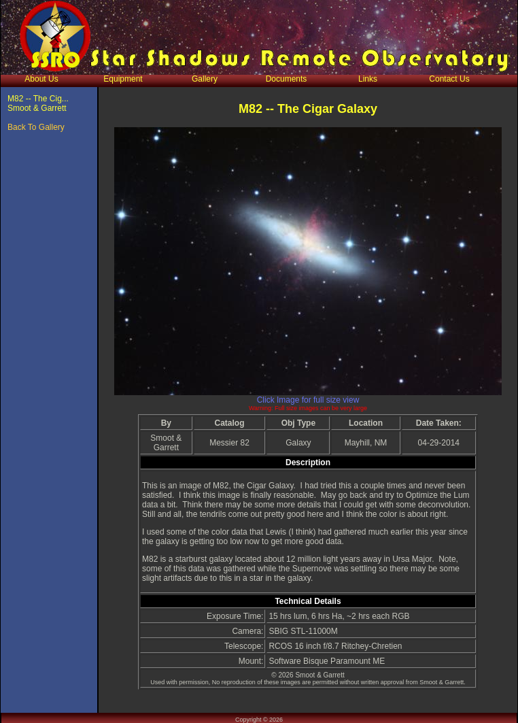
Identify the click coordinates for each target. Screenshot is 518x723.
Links (367, 79)
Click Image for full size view (308, 400)
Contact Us (449, 79)
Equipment (122, 79)
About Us (41, 79)
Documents (286, 79)
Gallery (205, 79)
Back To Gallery (36, 127)
